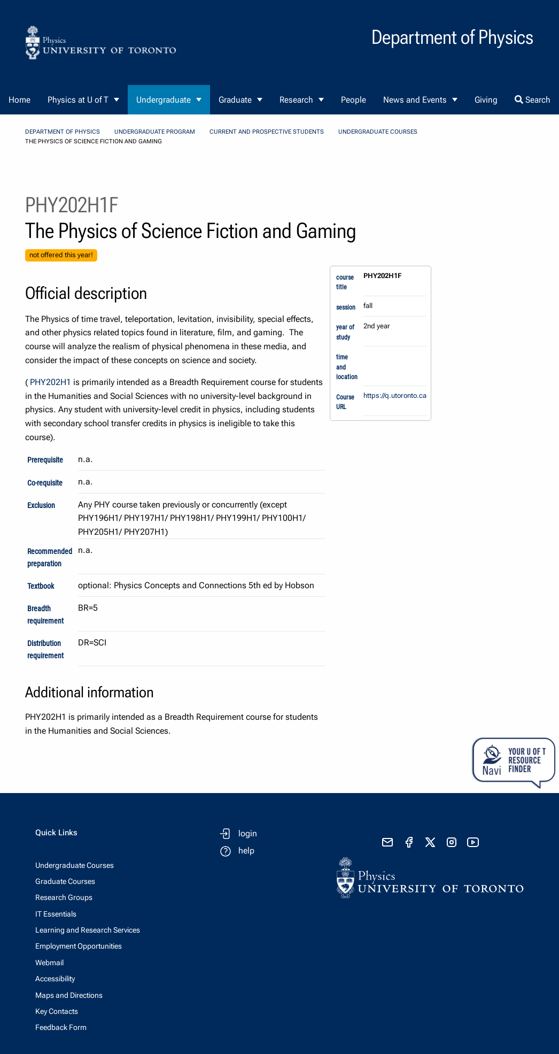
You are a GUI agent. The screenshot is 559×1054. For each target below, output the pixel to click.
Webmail (49, 962)
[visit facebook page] (408, 842)
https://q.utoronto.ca (394, 395)
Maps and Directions (69, 995)
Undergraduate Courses (377, 131)
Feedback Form (61, 1027)
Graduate (235, 100)
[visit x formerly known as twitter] (430, 842)
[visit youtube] (473, 842)
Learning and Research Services (87, 930)
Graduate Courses (65, 881)
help (246, 850)
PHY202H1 (50, 382)
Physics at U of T (78, 100)
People (353, 100)
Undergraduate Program (154, 131)
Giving (486, 100)
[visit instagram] (451, 842)
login (247, 833)
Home (19, 100)
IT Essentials (55, 914)
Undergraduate (163, 100)
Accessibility (55, 978)
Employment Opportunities (78, 946)
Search (532, 100)
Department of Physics (62, 131)
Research (296, 100)
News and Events (415, 100)
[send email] (387, 842)
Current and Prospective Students (266, 131)
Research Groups (63, 897)
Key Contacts (56, 1011)
